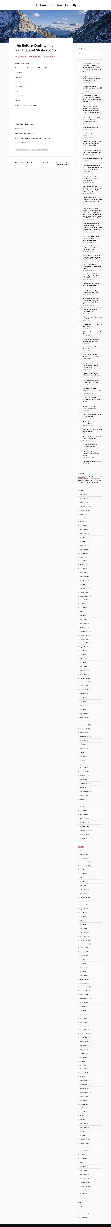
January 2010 (83, 822)
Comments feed (84, 1213)
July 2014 (82, 650)
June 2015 (83, 607)
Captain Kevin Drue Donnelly (55, 5)
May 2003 (82, 838)
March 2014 (83, 666)
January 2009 (83, 834)
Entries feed (83, 1210)
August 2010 (83, 795)
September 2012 (84, 736)
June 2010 (83, 803)
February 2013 (84, 717)
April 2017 (83, 525)
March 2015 (83, 619)
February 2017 (84, 533)
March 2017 (83, 529)
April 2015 (83, 615)
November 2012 (84, 729)
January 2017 (83, 537)
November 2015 (84, 588)
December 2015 (84, 584)
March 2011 (83, 768)
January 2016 (83, 580)
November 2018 (84, 510)
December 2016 (84, 541)
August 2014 (83, 647)
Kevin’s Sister (21, 56)
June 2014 (83, 654)
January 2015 (83, 627)
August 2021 (83, 502)
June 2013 (83, 701)
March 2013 (83, 713)
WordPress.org (84, 1217)
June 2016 (83, 561)
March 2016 (83, 572)
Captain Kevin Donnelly (23, 149)
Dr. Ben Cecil (81, 477)
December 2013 (84, 678)
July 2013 (82, 697)
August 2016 (83, 553)
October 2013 (84, 686)
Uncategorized (50, 56)
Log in (81, 1206)
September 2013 (84, 689)
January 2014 (83, 674)
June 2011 (83, 756)
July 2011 (82, 752)
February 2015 (84, 623)
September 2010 (84, 791)
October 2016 (84, 545)
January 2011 (83, 775)
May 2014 (82, 658)
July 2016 (82, 557)
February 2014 (84, 670)
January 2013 (83, 721)
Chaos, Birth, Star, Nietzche (24, 163)
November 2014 (84, 635)
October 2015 (84, 592)
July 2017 (82, 514)
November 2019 (84, 506)
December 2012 (84, 725)
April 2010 (83, 810)
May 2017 (82, 522)
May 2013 (82, 705)
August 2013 (83, 693)
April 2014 (83, 662)
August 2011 (83, 748)
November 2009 (84, 830)
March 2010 (83, 814)
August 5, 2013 (36, 56)
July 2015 (82, 604)
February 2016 (84, 576)
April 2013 (83, 709)
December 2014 (84, 631)
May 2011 (82, 760)
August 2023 (83, 498)
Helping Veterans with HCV (39, 149)
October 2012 (84, 732)
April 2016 (83, 568)
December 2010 (84, 779)
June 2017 (83, 518)
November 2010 (84, 783)
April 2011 (83, 764)
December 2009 (84, 826)
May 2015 (82, 611)
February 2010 (84, 818)
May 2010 (82, 807)
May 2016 (82, 565)
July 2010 (82, 799)
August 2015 (83, 600)
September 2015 (84, 596)
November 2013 (84, 682)
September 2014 (84, 643)
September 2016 (84, 549)
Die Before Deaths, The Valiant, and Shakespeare (36, 47)
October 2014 (84, 639)
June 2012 (83, 744)
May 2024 (82, 494)
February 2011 (84, 771)
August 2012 (83, 740)
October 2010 (84, 787)
